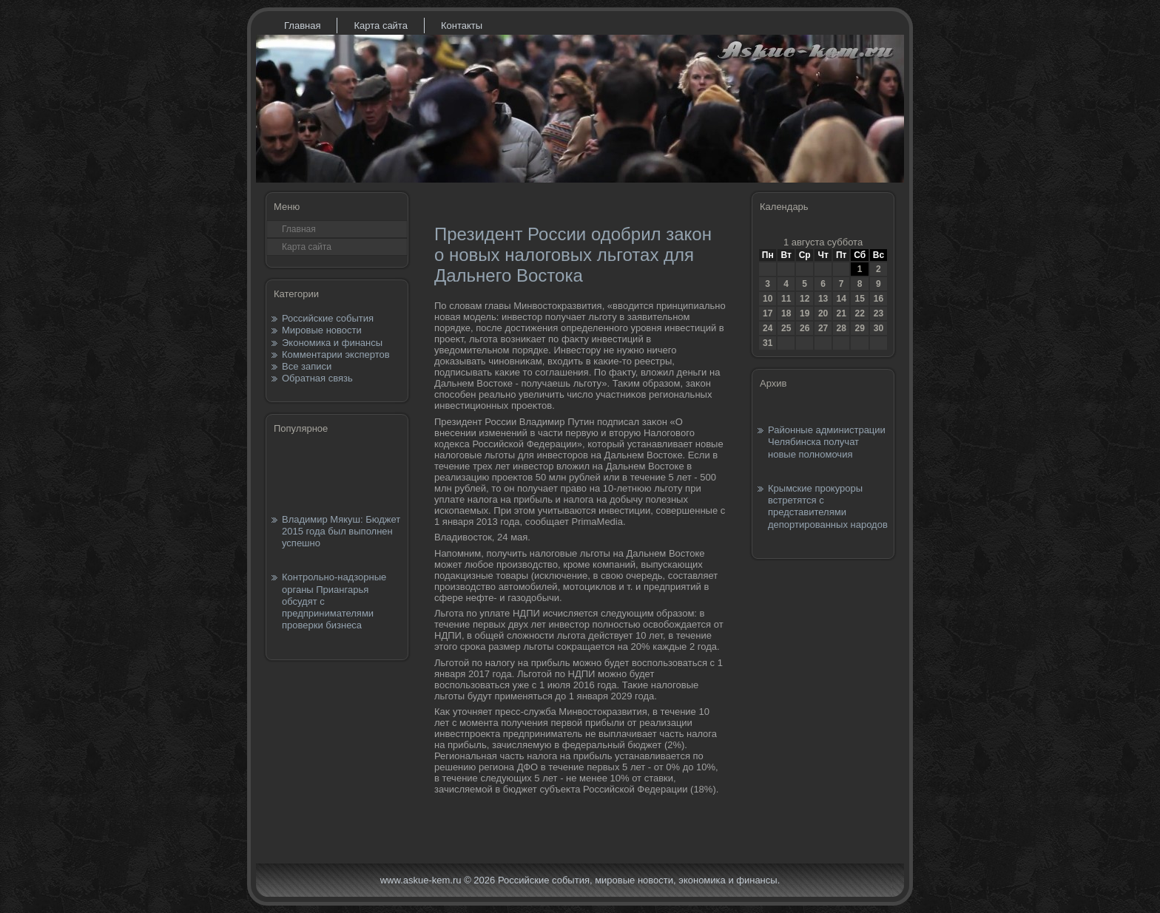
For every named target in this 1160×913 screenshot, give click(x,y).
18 (786, 313)
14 (841, 298)
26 (804, 328)
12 (804, 298)
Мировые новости (322, 330)
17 (767, 313)
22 (859, 313)
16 (878, 298)
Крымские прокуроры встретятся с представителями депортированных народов (828, 506)
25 (786, 328)
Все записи (306, 366)
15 (859, 298)
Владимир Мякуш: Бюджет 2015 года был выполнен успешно (341, 531)
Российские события (328, 318)
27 (823, 328)
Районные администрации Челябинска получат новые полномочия (827, 442)
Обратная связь (317, 378)
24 (767, 328)
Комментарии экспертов (336, 354)
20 (823, 313)
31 (767, 343)
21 (841, 313)
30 (878, 328)
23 (878, 313)
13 (823, 298)
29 (859, 328)
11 (786, 298)
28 (841, 328)
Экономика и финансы (332, 342)
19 (804, 313)
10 (767, 298)
